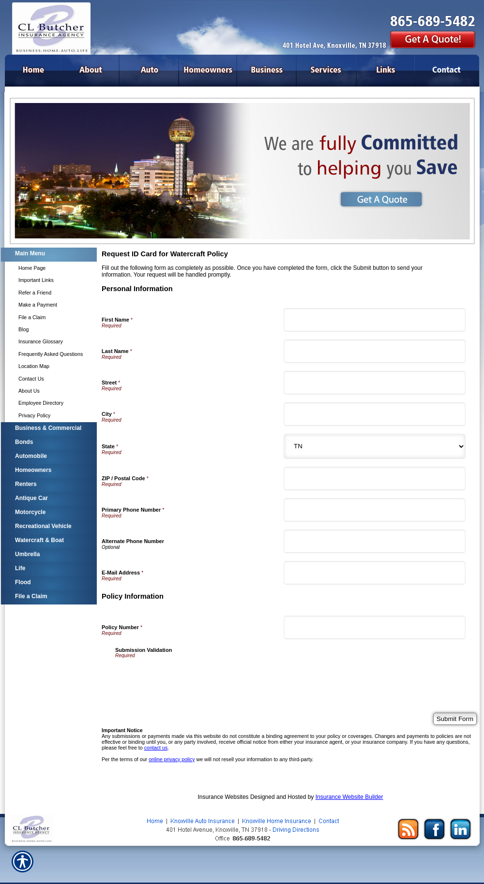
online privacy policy (172, 759)
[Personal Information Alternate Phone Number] (375, 541)
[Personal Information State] (375, 446)
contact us (156, 748)
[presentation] (188, 677)
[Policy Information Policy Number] (375, 627)
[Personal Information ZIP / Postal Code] (375, 478)
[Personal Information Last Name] (375, 351)
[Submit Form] (455, 719)
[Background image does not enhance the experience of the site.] (48, 255)
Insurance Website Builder (349, 797)
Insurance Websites (222, 797)
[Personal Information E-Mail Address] (375, 573)
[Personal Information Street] (375, 383)
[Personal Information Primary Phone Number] (375, 510)
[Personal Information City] (375, 414)
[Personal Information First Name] (375, 320)
